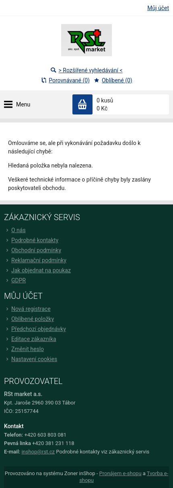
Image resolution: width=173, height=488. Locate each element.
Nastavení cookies (30, 359)
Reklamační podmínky (35, 260)
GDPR (15, 280)
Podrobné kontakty (31, 240)
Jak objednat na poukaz (37, 270)
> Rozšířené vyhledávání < (86, 70)
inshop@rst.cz (38, 452)
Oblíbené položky (29, 319)
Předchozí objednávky (35, 329)
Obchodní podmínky (32, 250)
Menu (23, 104)
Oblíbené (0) (113, 80)
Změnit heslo (24, 349)
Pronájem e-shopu (120, 473)
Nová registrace (27, 309)
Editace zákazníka (30, 339)
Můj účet (158, 8)
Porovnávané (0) (65, 80)
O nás (15, 230)
